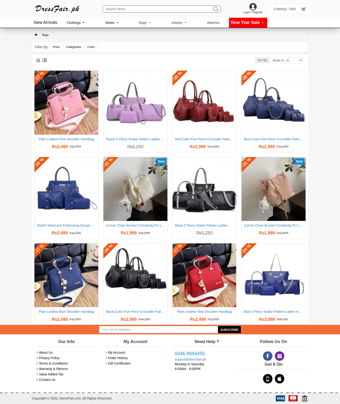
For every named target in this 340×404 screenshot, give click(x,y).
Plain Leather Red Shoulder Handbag (204, 312)
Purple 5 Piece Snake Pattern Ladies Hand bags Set (135, 139)
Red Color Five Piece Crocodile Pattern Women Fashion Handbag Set (204, 139)
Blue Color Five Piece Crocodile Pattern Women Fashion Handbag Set (273, 139)
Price (56, 47)
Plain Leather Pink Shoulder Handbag (66, 139)
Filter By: (42, 47)
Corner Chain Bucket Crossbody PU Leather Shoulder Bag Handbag (135, 225)
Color (91, 47)
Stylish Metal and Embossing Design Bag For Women (66, 225)
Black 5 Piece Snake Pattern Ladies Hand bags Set (204, 225)
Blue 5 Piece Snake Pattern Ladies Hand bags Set (273, 312)
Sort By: (262, 60)
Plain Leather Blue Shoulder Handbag (66, 312)
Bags (45, 35)
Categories (73, 47)
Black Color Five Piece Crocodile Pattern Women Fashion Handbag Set (135, 312)
